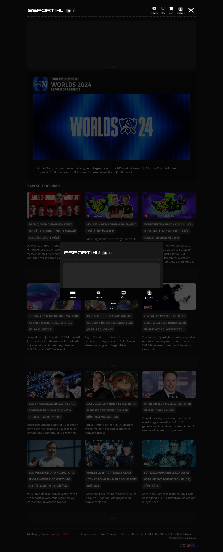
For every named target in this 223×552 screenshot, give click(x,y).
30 (111, 307)
